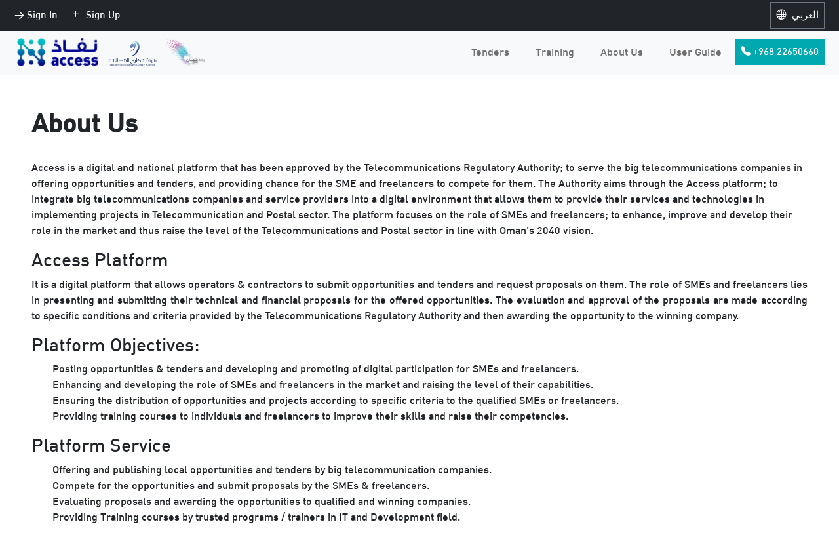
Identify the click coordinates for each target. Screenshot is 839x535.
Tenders (490, 51)
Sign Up (95, 15)
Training (555, 51)
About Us (621, 51)
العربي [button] (797, 15)
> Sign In (36, 15)
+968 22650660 (780, 51)
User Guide (695, 51)
